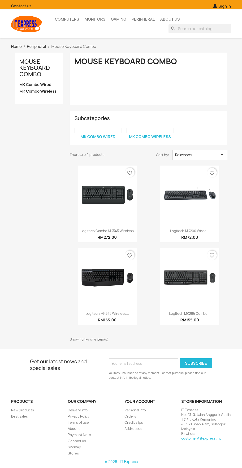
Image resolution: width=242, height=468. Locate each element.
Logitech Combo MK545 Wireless (107, 231)
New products (22, 410)
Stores (73, 453)
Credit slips (134, 422)
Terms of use (78, 422)
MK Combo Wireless (37, 91)
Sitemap (74, 447)
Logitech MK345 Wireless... (107, 313)
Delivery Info (78, 410)
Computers (67, 19)
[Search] (200, 28)
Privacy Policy (79, 416)
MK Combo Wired (35, 84)
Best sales (19, 416)
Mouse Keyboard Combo (34, 68)
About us (170, 19)
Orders (130, 416)
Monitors (95, 19)
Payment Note (79, 434)
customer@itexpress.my (201, 438)
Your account (140, 401)
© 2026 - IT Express (121, 461)
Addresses (133, 428)
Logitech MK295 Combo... (189, 313)
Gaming (118, 19)
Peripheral (143, 19)
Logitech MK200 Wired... (189, 231)
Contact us (21, 6)
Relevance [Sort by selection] (200, 155)
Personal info (135, 410)
